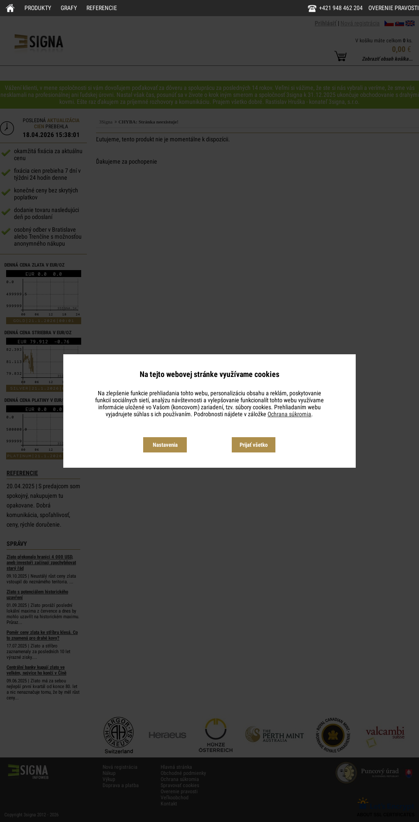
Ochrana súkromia (289, 414)
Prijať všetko (254, 445)
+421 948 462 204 (341, 7)
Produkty (37, 7)
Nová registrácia (360, 23)
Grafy (69, 7)
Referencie (101, 7)
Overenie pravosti (393, 7)
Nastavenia (165, 445)
